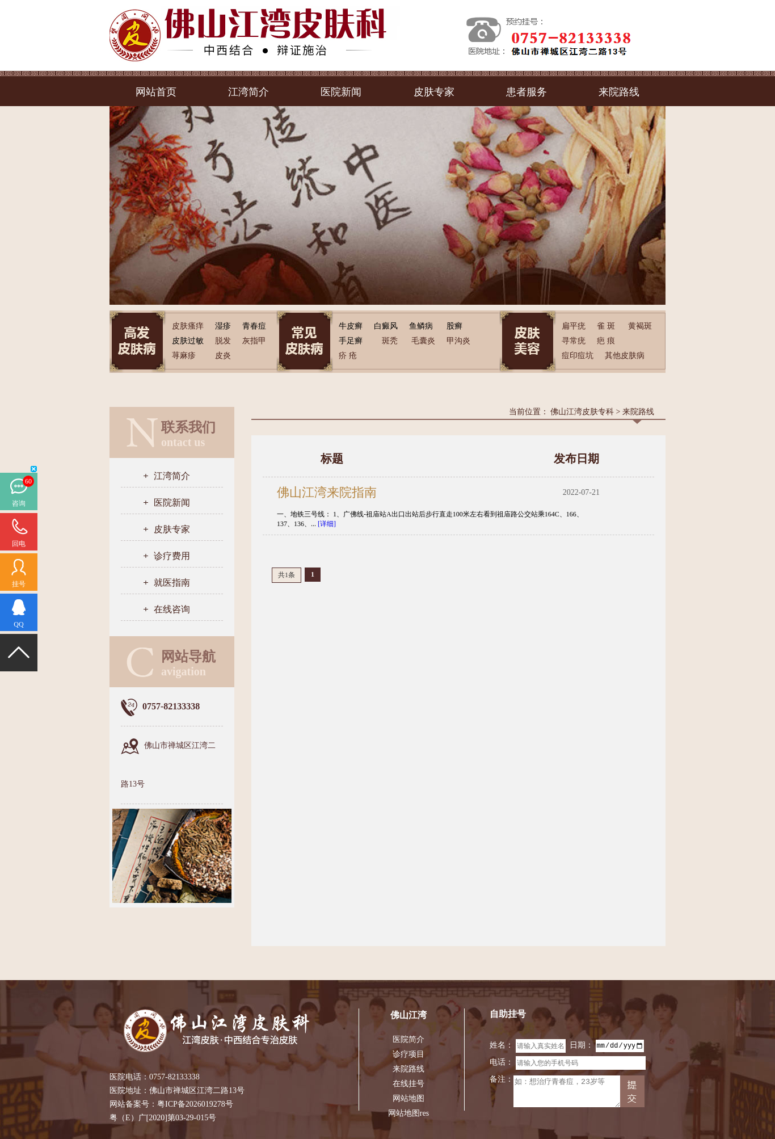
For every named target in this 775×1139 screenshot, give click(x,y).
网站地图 (408, 1098)
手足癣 (351, 341)
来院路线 (619, 92)
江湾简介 (248, 92)
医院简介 (408, 1039)
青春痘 (254, 326)
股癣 (454, 326)
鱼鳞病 (421, 326)
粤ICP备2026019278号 (195, 1104)
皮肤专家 (434, 92)
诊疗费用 (172, 556)
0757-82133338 (174, 1077)
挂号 (19, 584)
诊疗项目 (408, 1054)
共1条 (286, 575)
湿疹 (223, 326)
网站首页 (156, 92)
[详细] (327, 524)
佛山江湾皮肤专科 (582, 411)
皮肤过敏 (188, 341)
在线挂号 (408, 1083)
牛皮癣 (351, 326)
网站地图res (408, 1113)
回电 (19, 544)
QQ (18, 624)
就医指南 (172, 582)
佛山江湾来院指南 (327, 492)
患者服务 (526, 92)
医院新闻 (341, 92)
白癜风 (386, 326)
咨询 (19, 503)
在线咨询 (172, 609)
